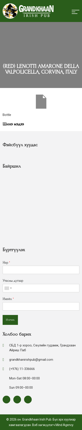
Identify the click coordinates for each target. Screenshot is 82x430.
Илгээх (10, 320)
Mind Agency (64, 425)
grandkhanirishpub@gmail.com (31, 360)
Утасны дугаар (13, 281)
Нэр (6, 263)
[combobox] (8, 288)
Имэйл (8, 299)
